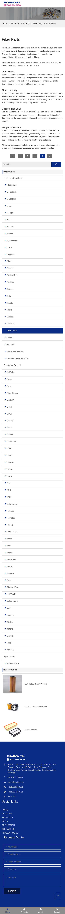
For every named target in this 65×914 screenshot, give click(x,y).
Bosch (8, 428)
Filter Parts (51, 23)
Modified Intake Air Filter (16, 358)
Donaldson (10, 192)
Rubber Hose (11, 663)
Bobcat (8, 421)
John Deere (10, 504)
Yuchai (8, 622)
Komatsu (9, 518)
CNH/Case (10, 441)
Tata (7, 296)
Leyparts (9, 254)
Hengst (8, 213)
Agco (7, 379)
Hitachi (8, 227)
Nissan (8, 268)
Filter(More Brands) (12, 365)
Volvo (8, 310)
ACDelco (9, 372)
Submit (12, 891)
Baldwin (9, 400)
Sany (7, 580)
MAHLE (9, 650)
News (5, 821)
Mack (8, 539)
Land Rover (10, 532)
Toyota (8, 303)
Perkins (9, 282)
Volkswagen (11, 601)
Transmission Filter (14, 351)
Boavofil (9, 345)
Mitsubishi (10, 560)
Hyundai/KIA (11, 240)
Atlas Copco (11, 393)
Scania (8, 289)
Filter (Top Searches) (32, 23)
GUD (7, 206)
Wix (7, 608)
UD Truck (9, 594)
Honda (8, 233)
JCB (7, 490)
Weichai (9, 324)
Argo (7, 386)
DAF (7, 448)
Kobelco (9, 511)
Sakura (8, 636)
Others (8, 338)
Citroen (8, 435)
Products (15, 23)
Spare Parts (9, 657)
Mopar (8, 566)
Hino (7, 220)
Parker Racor (11, 275)
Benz (7, 407)
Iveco (8, 247)
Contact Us (8, 829)
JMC (7, 497)
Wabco (8, 317)
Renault (9, 573)
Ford (7, 643)
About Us (7, 814)
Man (7, 546)
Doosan (9, 462)
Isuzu (8, 476)
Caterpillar (10, 199)
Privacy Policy (10, 833)
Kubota (8, 525)
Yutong (8, 629)
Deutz (8, 455)
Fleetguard (10, 185)
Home (5, 810)
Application (8, 825)
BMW (8, 414)
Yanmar (9, 615)
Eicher (8, 469)
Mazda (8, 553)
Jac (7, 483)
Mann (8, 261)
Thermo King (11, 587)
